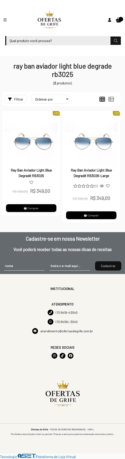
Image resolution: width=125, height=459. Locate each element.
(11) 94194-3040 (63, 322)
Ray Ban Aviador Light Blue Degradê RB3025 (31, 173)
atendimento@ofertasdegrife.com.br (62, 331)
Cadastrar (108, 266)
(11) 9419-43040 (63, 312)
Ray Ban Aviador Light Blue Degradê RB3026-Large (91, 173)
